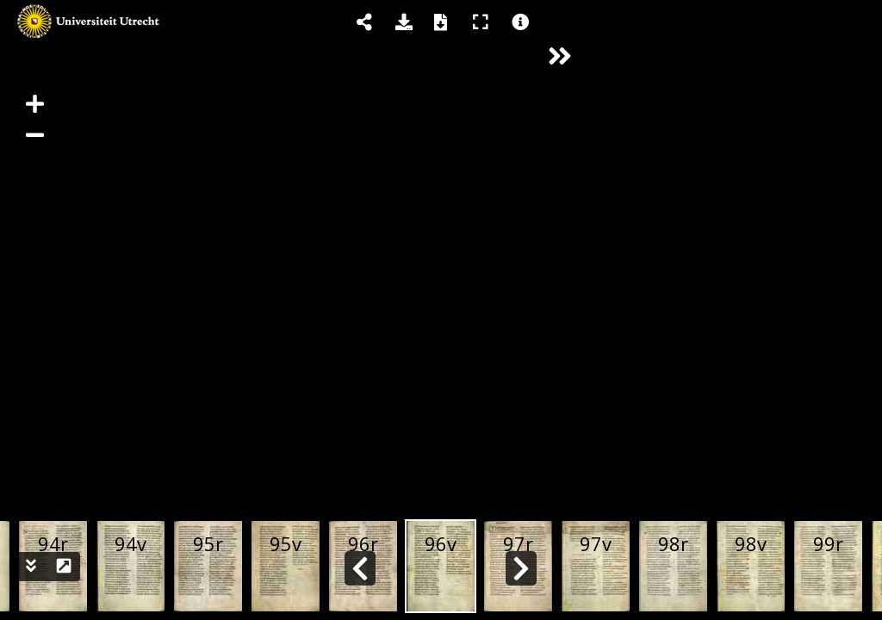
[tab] (731, 19)
